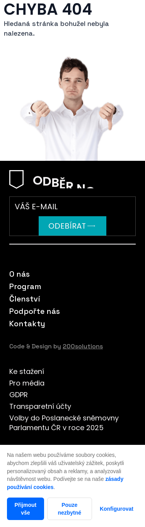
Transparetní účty (40, 406)
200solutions (83, 346)
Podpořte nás (34, 311)
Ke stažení (26, 371)
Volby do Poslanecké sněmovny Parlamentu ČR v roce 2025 (64, 422)
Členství (24, 299)
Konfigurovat (116, 509)
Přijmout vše (25, 509)
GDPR (18, 395)
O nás (19, 274)
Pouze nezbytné (69, 509)
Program (25, 286)
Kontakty (27, 324)
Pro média (26, 383)
